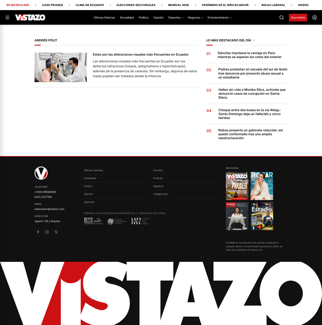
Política (143, 17)
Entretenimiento (219, 17)
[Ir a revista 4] (262, 216)
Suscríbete (298, 17)
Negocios (195, 17)
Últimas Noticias (104, 17)
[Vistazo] (30, 17)
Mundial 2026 (178, 5)
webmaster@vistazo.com (49, 209)
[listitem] (37, 231)
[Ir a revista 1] (237, 186)
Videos (303, 5)
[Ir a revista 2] (262, 186)
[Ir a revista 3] (237, 216)
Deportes (175, 17)
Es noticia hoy (18, 5)
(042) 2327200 (43, 196)
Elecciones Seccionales (136, 5)
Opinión (158, 17)
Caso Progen (52, 5)
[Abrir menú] (7, 17)
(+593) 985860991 (45, 191)
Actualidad (127, 17)
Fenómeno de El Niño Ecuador (225, 5)
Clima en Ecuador (90, 5)
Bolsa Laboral (273, 5)
